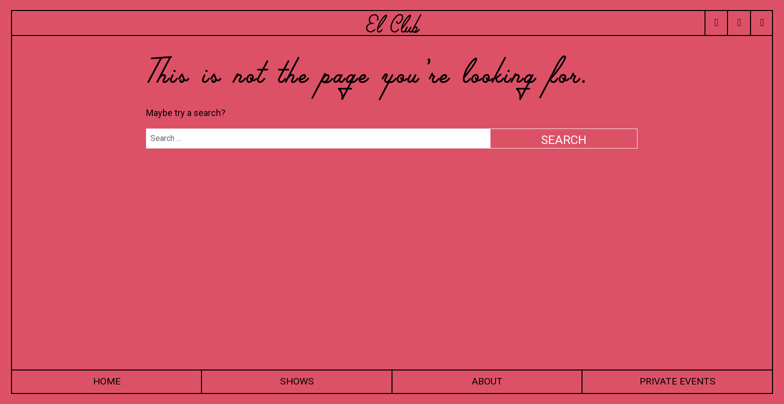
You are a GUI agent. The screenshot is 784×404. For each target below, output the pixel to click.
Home (106, 381)
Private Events (678, 381)
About (487, 381)
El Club (392, 22)
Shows (297, 381)
